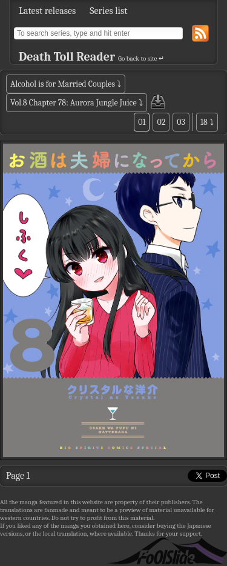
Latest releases (47, 10)
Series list (108, 10)
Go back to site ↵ (141, 58)
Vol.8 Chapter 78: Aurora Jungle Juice (73, 103)
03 (181, 122)
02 (161, 122)
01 (141, 122)
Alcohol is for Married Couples (62, 84)
